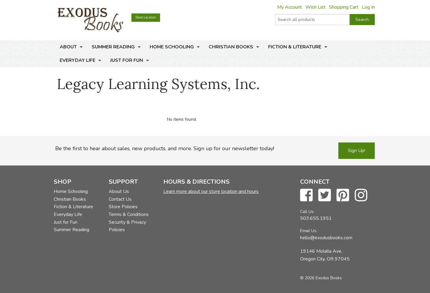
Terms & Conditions (129, 214)
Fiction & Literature (294, 47)
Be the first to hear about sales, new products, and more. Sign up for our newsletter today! (164, 148)
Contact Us (120, 199)
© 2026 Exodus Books (321, 278)
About (68, 47)
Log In (368, 7)
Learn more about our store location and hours (211, 191)
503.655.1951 (316, 218)
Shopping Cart (343, 7)
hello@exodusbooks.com (326, 237)
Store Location (145, 17)
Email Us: (308, 231)
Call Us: (307, 211)
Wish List (315, 7)
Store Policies (123, 206)
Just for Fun (126, 60)
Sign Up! (356, 150)
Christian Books (231, 47)
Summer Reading (113, 47)
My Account (289, 7)
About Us (119, 191)
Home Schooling (172, 47)
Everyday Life (77, 60)
